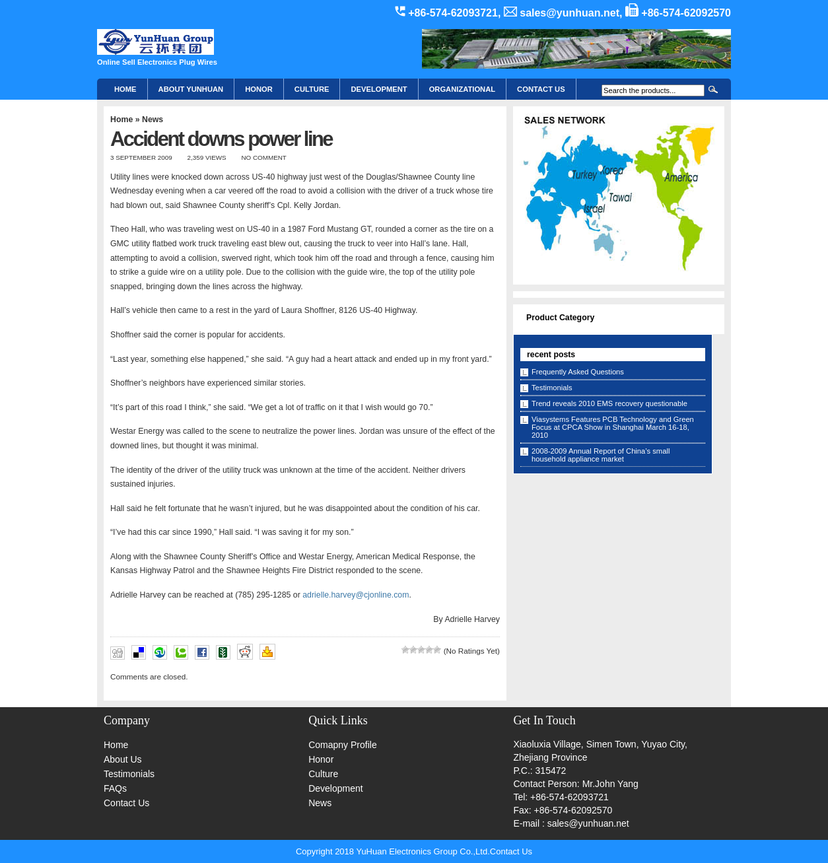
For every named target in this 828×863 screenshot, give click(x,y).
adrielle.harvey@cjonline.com (355, 595)
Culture (311, 89)
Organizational (462, 89)
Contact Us (126, 803)
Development (379, 89)
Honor (320, 759)
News (152, 119)
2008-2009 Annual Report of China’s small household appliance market (601, 455)
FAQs (115, 788)
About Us (123, 759)
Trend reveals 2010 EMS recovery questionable (609, 403)
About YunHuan (191, 89)
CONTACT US (541, 89)
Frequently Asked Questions (578, 372)
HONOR (259, 89)
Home (125, 89)
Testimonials (552, 388)
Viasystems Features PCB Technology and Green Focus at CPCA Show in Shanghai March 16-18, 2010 (613, 427)
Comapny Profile (342, 745)
